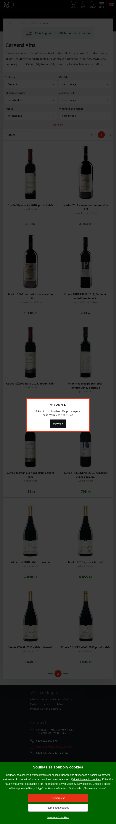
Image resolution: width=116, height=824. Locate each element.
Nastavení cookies (58, 817)
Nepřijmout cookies (58, 807)
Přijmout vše (58, 798)
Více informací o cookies (86, 779)
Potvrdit (58, 423)
